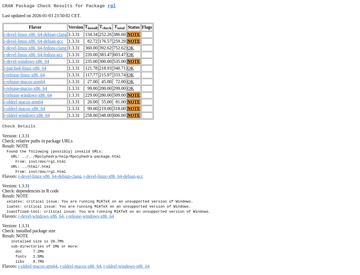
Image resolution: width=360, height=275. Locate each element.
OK (130, 49)
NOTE (133, 35)
